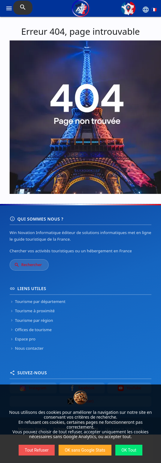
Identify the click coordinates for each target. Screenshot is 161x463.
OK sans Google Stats (85, 450)
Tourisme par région (31, 320)
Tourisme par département (37, 301)
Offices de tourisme (31, 329)
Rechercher (28, 265)
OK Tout (128, 450)
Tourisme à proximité (32, 310)
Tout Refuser (36, 450)
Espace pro (22, 339)
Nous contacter (27, 348)
